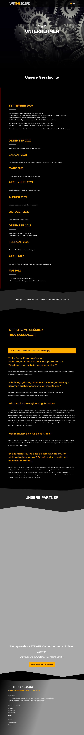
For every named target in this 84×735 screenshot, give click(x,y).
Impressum (11, 710)
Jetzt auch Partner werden (42, 664)
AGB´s (10, 715)
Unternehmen (12, 725)
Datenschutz (11, 712)
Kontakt (10, 708)
